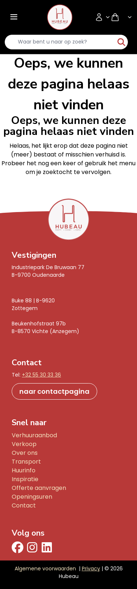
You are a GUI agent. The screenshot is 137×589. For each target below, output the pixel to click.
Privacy (91, 568)
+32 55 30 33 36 (41, 374)
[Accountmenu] (103, 17)
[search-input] (60, 42)
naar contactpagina (54, 391)
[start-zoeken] (121, 42)
